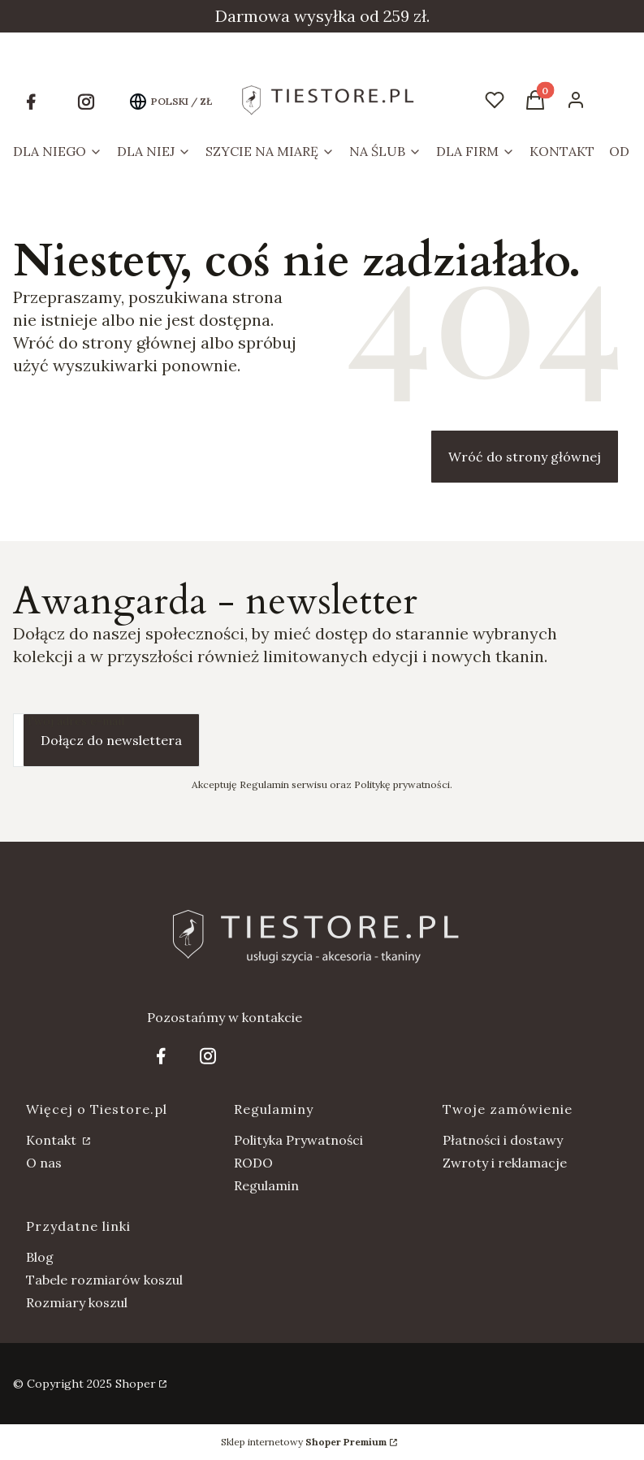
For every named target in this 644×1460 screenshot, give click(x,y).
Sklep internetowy (304, 1442)
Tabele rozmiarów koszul (104, 1280)
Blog (40, 1257)
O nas (44, 1163)
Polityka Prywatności (298, 1140)
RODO (253, 1163)
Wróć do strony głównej (524, 456)
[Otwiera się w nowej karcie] (31, 101)
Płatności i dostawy (503, 1140)
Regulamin (266, 1185)
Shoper (135, 1383)
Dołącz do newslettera (111, 740)
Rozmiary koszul (77, 1302)
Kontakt (53, 1140)
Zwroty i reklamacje (505, 1163)
